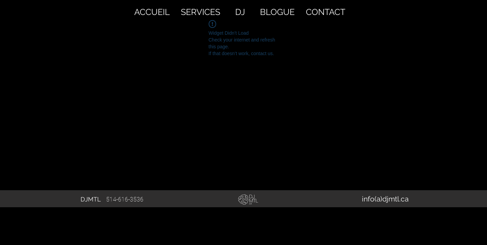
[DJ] (240, 12)
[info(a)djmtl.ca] (385, 199)
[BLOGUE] (277, 12)
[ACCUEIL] (152, 12)
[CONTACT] (325, 12)
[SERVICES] (200, 12)
